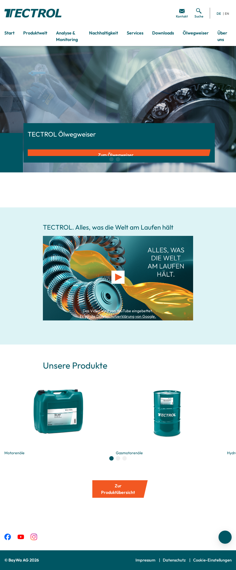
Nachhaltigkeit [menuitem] (103, 33)
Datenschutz (175, 560)
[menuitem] (182, 13)
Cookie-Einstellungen (212, 560)
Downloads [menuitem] (163, 33)
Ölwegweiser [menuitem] (196, 33)
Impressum (145, 560)
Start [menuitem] (9, 33)
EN (227, 13)
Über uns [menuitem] (222, 36)
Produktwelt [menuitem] (35, 33)
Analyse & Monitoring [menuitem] (67, 36)
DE (219, 13)
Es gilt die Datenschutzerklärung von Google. (118, 316)
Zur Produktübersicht (118, 489)
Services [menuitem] (135, 33)
